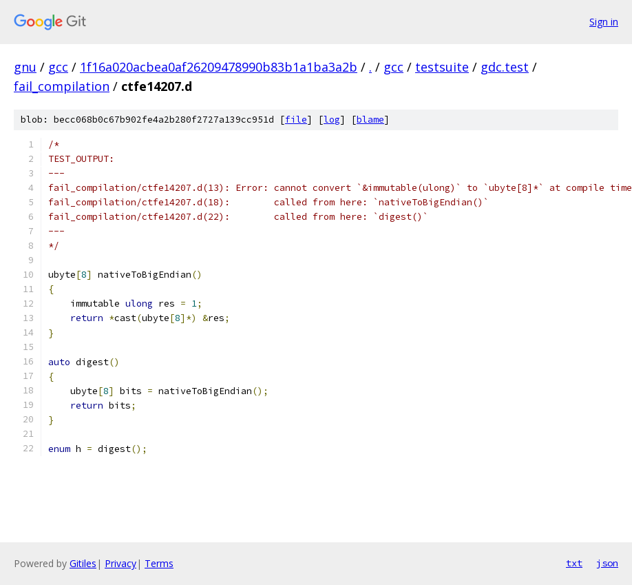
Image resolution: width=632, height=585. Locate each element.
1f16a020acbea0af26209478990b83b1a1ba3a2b (218, 67)
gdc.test (505, 67)
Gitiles (83, 563)
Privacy (120, 563)
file (296, 119)
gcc (58, 67)
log (332, 119)
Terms (159, 563)
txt (574, 563)
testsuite (442, 67)
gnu (25, 67)
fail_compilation (61, 86)
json (607, 563)
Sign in (603, 21)
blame (370, 119)
